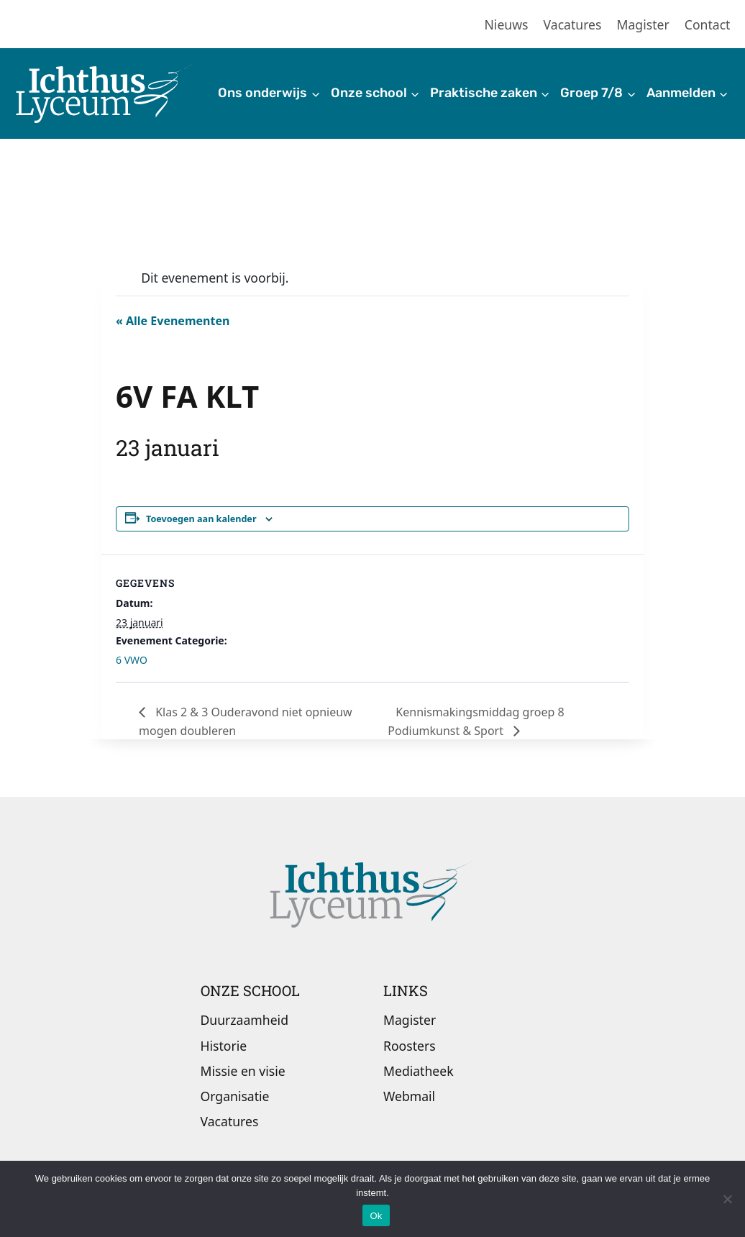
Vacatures (573, 24)
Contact (708, 24)
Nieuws (507, 24)
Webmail (409, 1096)
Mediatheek (418, 1070)
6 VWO (131, 660)
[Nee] (727, 1199)
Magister (643, 24)
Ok (376, 1215)
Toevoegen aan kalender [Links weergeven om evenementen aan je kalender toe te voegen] (201, 519)
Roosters (409, 1045)
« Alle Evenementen (172, 321)
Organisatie (235, 1096)
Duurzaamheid (244, 1019)
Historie (224, 1045)
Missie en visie (243, 1070)
